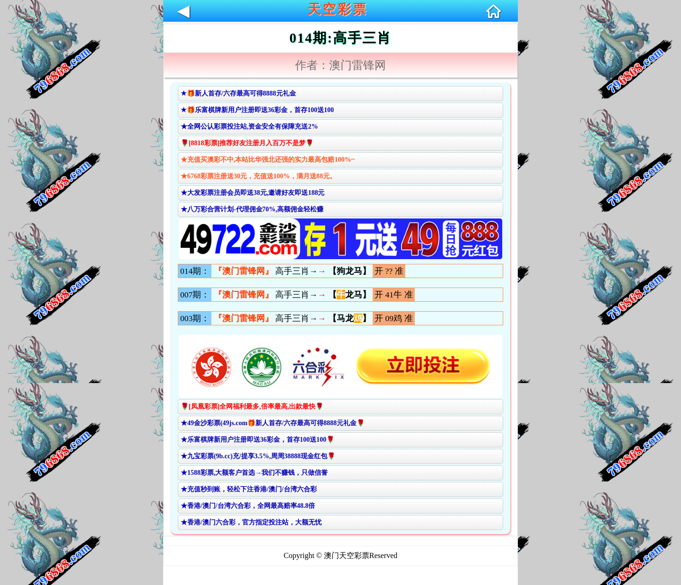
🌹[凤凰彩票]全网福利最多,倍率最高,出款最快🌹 (252, 406)
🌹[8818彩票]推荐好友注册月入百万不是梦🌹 (247, 143)
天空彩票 (337, 9)
